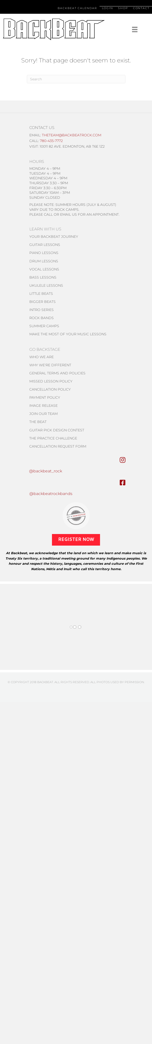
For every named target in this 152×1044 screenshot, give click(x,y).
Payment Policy (44, 397)
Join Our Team (43, 413)
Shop (123, 8)
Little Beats (41, 293)
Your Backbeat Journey (53, 236)
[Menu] (126, 29)
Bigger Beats (42, 301)
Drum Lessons (43, 261)
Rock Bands (41, 318)
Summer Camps (44, 326)
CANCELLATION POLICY (50, 389)
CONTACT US (41, 127)
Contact (141, 8)
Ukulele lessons (46, 285)
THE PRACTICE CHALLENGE (53, 438)
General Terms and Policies (57, 373)
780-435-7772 (51, 141)
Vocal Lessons (44, 269)
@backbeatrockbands (50, 493)
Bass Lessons (42, 277)
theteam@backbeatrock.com (71, 135)
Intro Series (41, 310)
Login (107, 8)
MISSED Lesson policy (50, 381)
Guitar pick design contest (56, 430)
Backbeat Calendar (77, 8)
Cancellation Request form (57, 446)
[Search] (76, 79)
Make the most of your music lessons (67, 334)
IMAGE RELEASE (43, 405)
